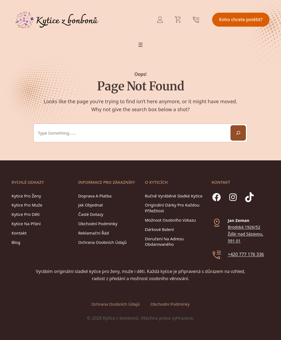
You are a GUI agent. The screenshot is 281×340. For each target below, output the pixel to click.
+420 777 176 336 (246, 254)
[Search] (238, 133)
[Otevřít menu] (140, 44)
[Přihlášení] (160, 19)
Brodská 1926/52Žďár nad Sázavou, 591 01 (245, 233)
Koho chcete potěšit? (241, 19)
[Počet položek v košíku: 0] (178, 19)
